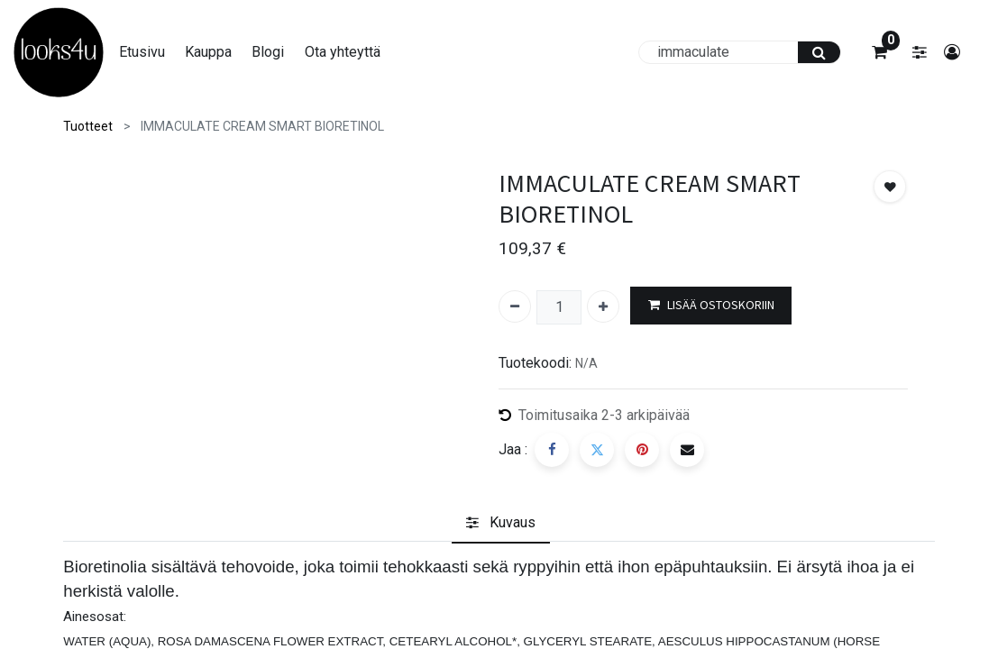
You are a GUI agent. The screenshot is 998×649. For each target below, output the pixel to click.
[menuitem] (151, 52)
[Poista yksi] (515, 306)
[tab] (501, 523)
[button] (890, 186)
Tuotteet (88, 126)
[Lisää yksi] (603, 306)
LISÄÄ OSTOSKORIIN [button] (711, 305)
